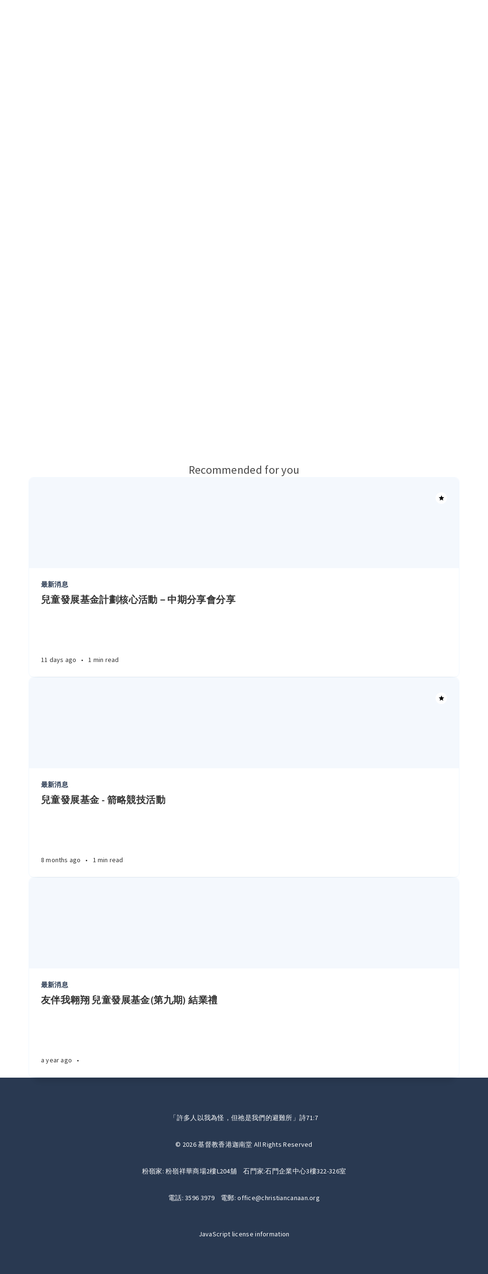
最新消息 (54, 584)
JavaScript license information (244, 1234)
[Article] (244, 523)
